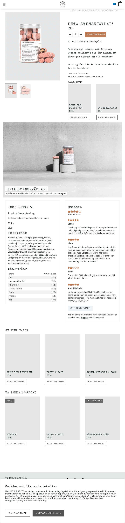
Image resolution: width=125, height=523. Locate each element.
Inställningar (17, 513)
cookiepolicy (39, 500)
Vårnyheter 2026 (97, 434)
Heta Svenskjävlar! (109, 10)
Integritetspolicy (14, 500)
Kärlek (11, 434)
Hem (73, 10)
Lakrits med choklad (87, 10)
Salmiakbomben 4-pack (101, 372)
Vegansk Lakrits (16, 477)
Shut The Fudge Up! (75, 106)
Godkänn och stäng (48, 513)
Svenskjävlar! (107, 107)
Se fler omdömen (80, 308)
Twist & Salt (54, 372)
